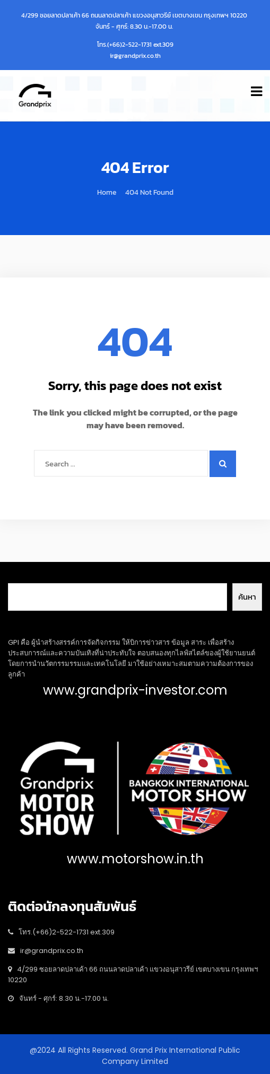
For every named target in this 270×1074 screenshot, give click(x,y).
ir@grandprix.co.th (135, 55)
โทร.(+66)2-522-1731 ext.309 (135, 44)
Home (107, 192)
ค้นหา (247, 597)
